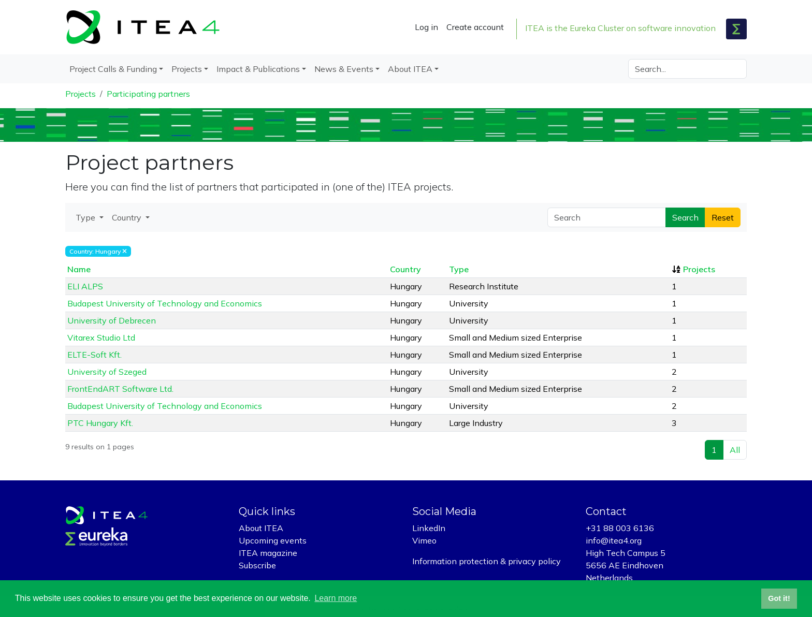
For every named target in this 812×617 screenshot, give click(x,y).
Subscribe (257, 565)
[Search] (687, 69)
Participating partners (148, 94)
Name (79, 269)
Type (459, 269)
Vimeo (424, 540)
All (735, 450)
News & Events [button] (343, 69)
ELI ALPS (85, 286)
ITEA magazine (268, 553)
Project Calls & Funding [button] (113, 69)
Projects (80, 94)
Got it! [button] (779, 598)
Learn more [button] (335, 598)
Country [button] (127, 217)
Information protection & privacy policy (486, 561)
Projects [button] (186, 69)
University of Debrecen (111, 320)
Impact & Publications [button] (258, 69)
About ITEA (261, 528)
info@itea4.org (614, 540)
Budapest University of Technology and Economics (164, 303)
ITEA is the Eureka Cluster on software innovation (620, 28)
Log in (426, 27)
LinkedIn (428, 528)
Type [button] (86, 217)
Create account (475, 27)
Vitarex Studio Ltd (101, 337)
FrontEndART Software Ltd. (120, 389)
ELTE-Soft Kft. (94, 354)
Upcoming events (273, 540)
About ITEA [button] (410, 69)
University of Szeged (107, 371)
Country (405, 269)
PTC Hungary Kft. (100, 423)
